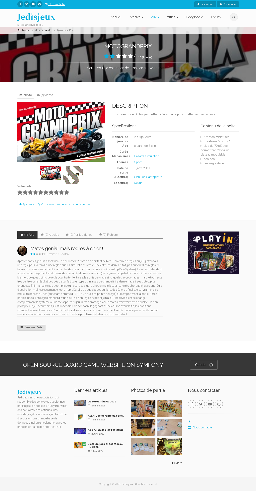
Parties (170, 17)
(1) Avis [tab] (27, 235)
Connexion (228, 4)
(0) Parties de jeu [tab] (79, 235)
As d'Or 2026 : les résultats (105, 429)
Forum (216, 17)
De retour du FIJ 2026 (102, 401)
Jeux (153, 17)
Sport (138, 162)
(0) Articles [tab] (50, 235)
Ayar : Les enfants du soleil (106, 415)
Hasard (139, 156)
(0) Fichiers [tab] (108, 235)
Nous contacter (54, 4)
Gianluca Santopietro (148, 177)
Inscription (205, 4)
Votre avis (45, 204)
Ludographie (194, 17)
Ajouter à (26, 204)
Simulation (152, 156)
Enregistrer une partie (72, 204)
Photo (26, 95)
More (176, 463)
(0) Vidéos (45, 95)
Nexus (138, 183)
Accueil (116, 17)
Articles (135, 17)
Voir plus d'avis (31, 327)
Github (204, 365)
